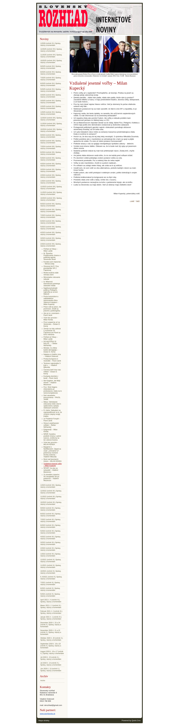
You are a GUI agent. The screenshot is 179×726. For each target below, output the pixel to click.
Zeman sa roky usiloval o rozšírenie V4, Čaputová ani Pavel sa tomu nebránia (52, 332)
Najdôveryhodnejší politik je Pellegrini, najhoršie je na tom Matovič (50, 291)
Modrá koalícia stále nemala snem (50, 274)
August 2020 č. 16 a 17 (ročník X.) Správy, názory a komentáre (52, 652)
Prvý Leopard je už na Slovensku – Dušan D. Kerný (51, 324)
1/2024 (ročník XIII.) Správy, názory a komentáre (50, 182)
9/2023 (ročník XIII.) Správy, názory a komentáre (50, 205)
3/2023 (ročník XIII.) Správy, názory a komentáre (50, 239)
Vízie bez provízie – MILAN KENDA (50, 443)
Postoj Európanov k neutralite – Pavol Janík (52, 360)
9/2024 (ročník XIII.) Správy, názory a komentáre (50, 136)
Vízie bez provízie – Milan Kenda (50, 319)
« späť (132, 201)
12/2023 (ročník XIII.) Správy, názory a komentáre (51, 188)
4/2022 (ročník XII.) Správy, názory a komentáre (50, 538)
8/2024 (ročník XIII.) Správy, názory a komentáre (50, 142)
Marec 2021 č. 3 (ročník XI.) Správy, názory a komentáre (50, 606)
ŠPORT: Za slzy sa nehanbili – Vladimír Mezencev (50, 470)
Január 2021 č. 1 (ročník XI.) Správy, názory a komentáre (51, 618)
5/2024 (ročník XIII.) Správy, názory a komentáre (50, 159)
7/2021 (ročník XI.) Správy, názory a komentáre (50, 583)
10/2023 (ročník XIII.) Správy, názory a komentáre (51, 199)
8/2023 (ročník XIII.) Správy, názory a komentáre (50, 211)
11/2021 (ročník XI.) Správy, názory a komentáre (50, 566)
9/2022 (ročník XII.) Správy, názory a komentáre (50, 509)
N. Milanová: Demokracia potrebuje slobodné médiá (51, 284)
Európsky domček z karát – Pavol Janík (50, 377)
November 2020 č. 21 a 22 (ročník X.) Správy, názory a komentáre (50, 632)
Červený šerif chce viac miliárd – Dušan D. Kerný (52, 372)
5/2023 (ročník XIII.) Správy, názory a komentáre (50, 228)
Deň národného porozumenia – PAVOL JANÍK (51, 397)
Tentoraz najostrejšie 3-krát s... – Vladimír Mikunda (52, 365)
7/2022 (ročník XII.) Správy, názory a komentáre (50, 520)
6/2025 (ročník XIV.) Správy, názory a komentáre (50, 84)
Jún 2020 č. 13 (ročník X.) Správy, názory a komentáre (50, 670)
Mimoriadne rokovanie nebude (51, 278)
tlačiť (138, 201)
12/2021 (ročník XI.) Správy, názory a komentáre (50, 561)
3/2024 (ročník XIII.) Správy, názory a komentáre (50, 170)
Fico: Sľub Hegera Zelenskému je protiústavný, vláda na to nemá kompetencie (52, 390)
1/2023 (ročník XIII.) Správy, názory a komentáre (50, 486)
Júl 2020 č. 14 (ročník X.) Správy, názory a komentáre (50, 664)
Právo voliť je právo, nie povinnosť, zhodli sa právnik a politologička (52, 309)
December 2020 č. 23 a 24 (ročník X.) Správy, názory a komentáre (50, 625)
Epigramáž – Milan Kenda (50, 431)
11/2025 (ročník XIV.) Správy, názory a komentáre (51, 56)
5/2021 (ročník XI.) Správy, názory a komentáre (50, 595)
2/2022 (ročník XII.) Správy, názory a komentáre (50, 549)
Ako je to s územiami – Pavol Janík (51, 314)
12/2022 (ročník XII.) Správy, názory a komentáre (51, 492)
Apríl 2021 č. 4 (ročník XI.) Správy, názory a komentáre (50, 601)
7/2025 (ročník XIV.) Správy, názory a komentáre (50, 79)
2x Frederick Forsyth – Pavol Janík (51, 420)
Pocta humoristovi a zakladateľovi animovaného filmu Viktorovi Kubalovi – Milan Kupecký (50, 300)
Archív (42, 681)
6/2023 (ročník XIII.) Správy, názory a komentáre (50, 222)
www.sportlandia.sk (47, 714)
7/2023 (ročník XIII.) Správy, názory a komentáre (50, 216)
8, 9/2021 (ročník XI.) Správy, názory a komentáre (51, 578)
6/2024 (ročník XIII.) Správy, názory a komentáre (50, 153)
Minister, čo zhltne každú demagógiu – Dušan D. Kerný (50, 350)
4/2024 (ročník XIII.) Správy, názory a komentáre (50, 165)
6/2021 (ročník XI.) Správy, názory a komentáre (50, 589)
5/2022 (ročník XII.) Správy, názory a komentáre (50, 532)
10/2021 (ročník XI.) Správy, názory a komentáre (50, 572)
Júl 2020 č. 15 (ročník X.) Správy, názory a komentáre (50, 658)
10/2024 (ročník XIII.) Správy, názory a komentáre (51, 130)
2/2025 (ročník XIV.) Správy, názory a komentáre (50, 107)
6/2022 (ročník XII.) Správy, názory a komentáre (50, 526)
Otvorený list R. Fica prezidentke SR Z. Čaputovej (51, 268)
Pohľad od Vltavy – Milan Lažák (50, 250)
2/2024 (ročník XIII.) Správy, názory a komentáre (50, 176)
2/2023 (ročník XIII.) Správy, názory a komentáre (56, 33)
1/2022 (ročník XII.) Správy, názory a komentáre (50, 555)
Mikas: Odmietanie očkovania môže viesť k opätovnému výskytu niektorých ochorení (52, 405)
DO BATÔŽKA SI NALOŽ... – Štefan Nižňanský (50, 343)
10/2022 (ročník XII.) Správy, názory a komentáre (51, 503)
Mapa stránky (43, 720)
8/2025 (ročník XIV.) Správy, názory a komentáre (50, 73)
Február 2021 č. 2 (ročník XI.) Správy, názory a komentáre (51, 612)
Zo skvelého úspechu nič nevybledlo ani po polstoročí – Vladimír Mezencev (51, 477)
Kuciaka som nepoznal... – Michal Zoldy (52, 263)
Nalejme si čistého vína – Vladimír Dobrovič (52, 355)
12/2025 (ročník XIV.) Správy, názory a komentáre (51, 50)
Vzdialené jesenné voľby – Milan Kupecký (52, 465)
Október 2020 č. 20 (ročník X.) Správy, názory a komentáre (51, 639)
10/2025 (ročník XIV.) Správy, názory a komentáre (51, 61)
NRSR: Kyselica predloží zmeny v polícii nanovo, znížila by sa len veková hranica (52, 437)
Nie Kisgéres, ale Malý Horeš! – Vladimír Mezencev (51, 383)
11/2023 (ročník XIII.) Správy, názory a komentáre (51, 193)
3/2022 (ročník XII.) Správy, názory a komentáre (50, 543)
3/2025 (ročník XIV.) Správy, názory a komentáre (50, 102)
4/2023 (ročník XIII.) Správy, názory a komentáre (50, 233)
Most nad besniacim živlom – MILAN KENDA (52, 460)
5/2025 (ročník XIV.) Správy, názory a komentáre (50, 90)
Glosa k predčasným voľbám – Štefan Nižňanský (51, 425)
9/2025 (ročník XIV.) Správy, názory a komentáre (50, 67)
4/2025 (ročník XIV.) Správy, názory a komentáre (50, 96)
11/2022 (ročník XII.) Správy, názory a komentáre (51, 498)
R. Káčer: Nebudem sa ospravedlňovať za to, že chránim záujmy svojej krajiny (52, 413)
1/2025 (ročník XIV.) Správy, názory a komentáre (50, 113)
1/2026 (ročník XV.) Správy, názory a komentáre (50, 44)
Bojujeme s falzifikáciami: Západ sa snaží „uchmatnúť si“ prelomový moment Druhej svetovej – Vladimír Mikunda (52, 452)
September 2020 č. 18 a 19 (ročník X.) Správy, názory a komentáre (50, 646)
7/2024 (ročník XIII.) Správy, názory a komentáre (50, 147)
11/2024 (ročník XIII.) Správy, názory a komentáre (51, 125)
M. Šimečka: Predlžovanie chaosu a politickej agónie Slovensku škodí (51, 256)
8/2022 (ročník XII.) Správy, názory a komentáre (50, 515)
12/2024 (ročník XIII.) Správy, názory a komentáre (51, 119)
